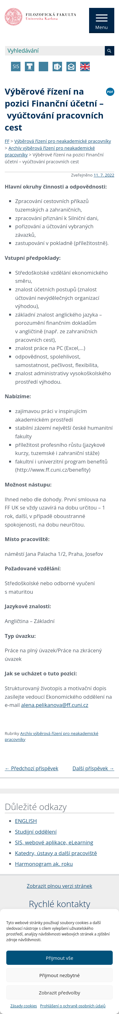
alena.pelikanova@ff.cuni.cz (54, 704)
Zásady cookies (23, 1006)
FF (7, 141)
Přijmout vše (59, 958)
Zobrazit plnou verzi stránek (59, 886)
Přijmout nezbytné (59, 975)
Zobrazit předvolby (59, 992)
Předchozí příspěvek (31, 768)
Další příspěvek (93, 768)
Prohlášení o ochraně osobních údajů (72, 1006)
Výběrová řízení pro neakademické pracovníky (62, 141)
